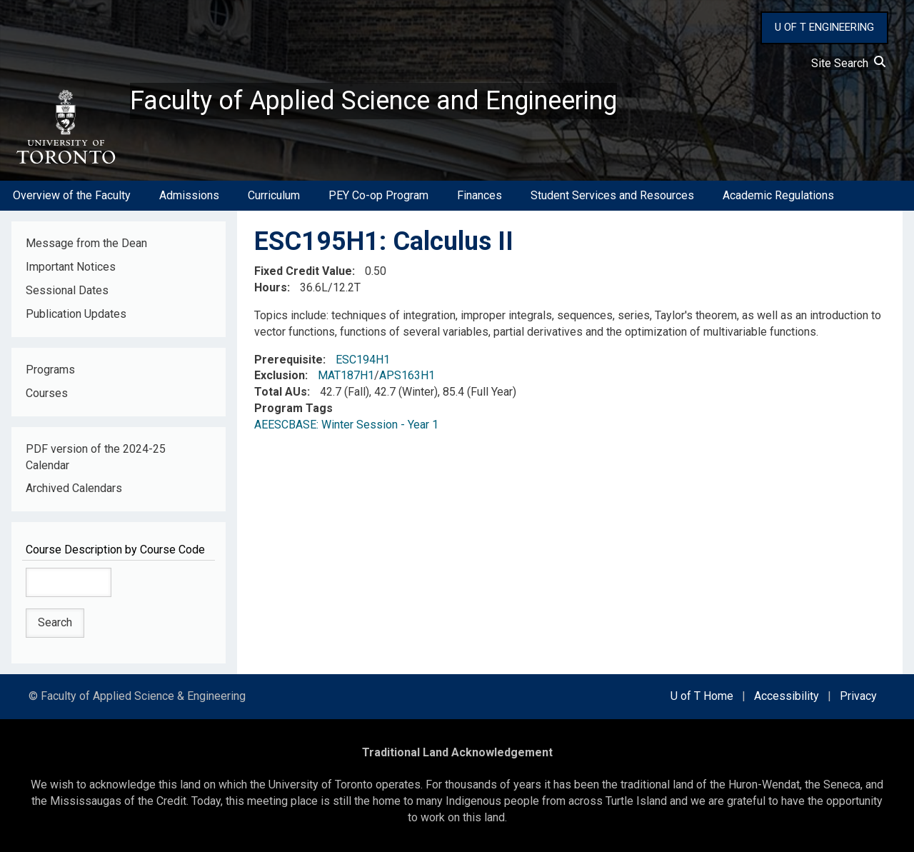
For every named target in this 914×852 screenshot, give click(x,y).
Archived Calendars (74, 488)
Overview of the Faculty (72, 195)
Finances (479, 195)
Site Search (848, 63)
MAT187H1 (346, 375)
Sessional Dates (67, 290)
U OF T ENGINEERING (824, 27)
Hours (270, 287)
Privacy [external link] (858, 696)
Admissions (189, 195)
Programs (50, 369)
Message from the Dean (86, 243)
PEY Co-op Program (378, 195)
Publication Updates (76, 314)
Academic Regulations (778, 195)
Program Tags (293, 408)
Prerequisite (288, 359)
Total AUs (280, 392)
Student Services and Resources (612, 195)
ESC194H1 (363, 359)
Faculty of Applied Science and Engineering (373, 101)
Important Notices (71, 267)
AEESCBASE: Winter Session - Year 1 (346, 424)
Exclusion (279, 375)
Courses (47, 393)
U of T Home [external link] (702, 696)
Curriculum (274, 195)
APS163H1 (407, 375)
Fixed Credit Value (303, 271)
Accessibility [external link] (786, 696)
